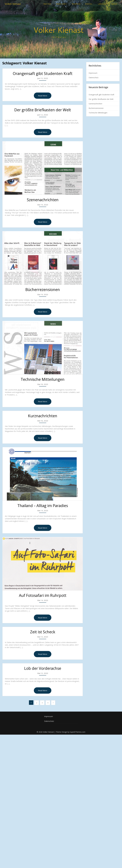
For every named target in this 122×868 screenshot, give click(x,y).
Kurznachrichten (42, 415)
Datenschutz (93, 77)
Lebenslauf (102, 4)
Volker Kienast (13, 3)
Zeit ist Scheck (42, 631)
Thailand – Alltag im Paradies (42, 505)
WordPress (76, 4)
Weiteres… (89, 4)
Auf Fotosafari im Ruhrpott (42, 595)
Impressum (93, 73)
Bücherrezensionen (42, 289)
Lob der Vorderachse (42, 668)
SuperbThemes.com (77, 732)
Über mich (47, 4)
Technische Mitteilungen (42, 379)
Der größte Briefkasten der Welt (42, 109)
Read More (42, 95)
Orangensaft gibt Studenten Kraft (42, 73)
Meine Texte (61, 4)
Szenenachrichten (42, 199)
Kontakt (114, 4)
